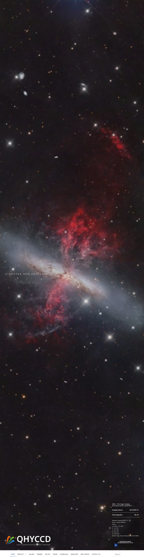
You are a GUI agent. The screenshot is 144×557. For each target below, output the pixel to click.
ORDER (55, 554)
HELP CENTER (85, 554)
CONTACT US (96, 554)
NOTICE (47, 554)
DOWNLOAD (64, 554)
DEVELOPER (74, 554)
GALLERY (31, 554)
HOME (13, 554)
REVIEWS (39, 554)
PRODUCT (21, 554)
